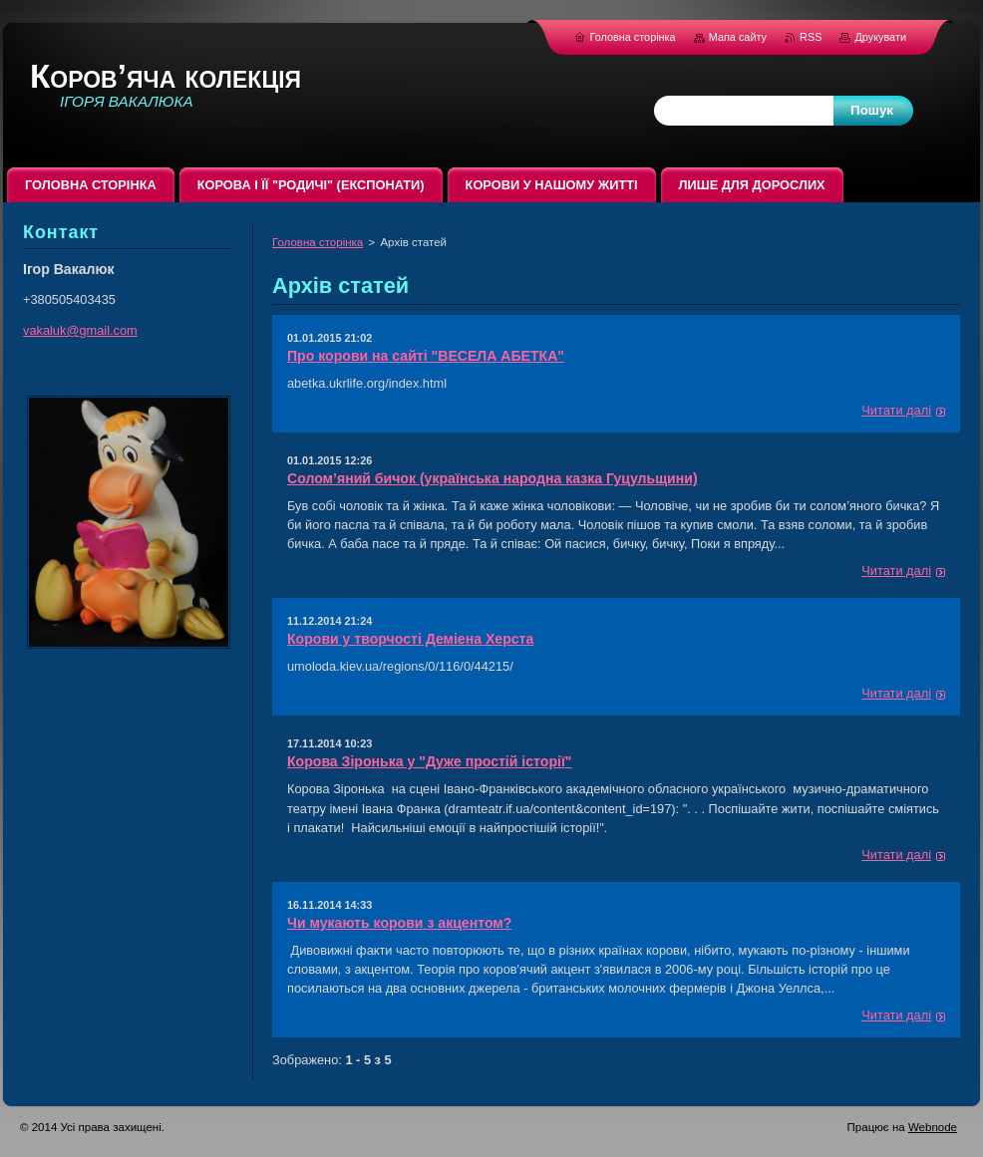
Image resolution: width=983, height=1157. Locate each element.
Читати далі (896, 410)
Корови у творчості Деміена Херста (410, 639)
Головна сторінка (317, 242)
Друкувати (880, 37)
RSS (812, 37)
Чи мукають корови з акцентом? (399, 923)
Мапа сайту (738, 37)
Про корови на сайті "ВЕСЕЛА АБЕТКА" (425, 356)
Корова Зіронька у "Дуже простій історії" (429, 761)
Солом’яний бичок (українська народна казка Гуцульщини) (492, 478)
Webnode (932, 1127)
